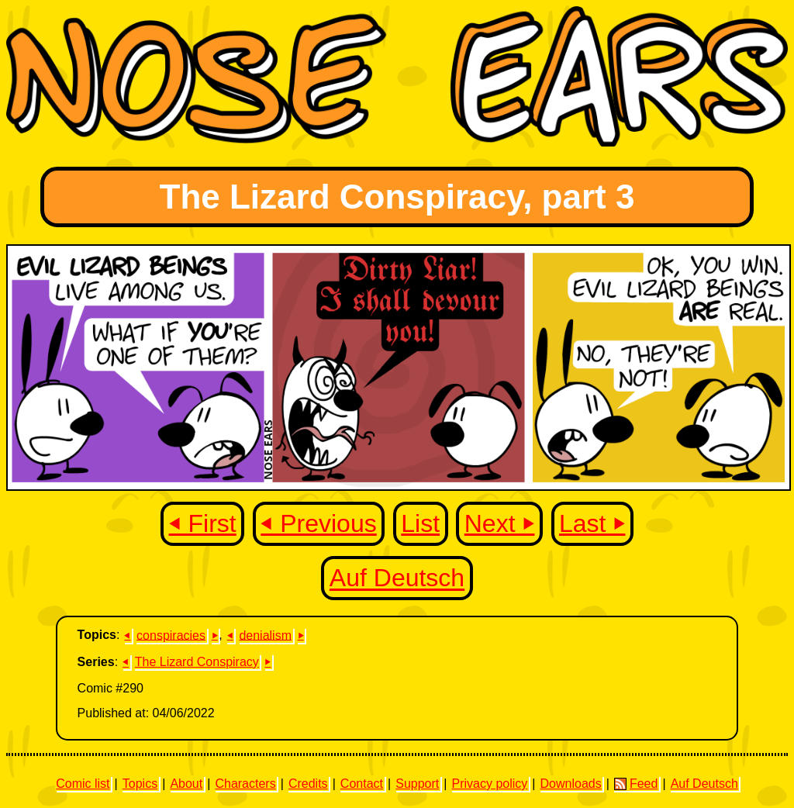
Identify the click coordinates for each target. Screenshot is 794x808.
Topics (140, 783)
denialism (265, 634)
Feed (636, 784)
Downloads (571, 783)
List (420, 523)
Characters (245, 783)
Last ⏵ (592, 523)
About (186, 783)
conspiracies (170, 634)
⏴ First (202, 523)
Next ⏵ (499, 523)
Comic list (82, 783)
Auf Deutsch (397, 578)
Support (417, 783)
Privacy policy (489, 783)
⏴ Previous (318, 523)
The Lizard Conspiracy (197, 661)
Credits (308, 783)
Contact (361, 783)
